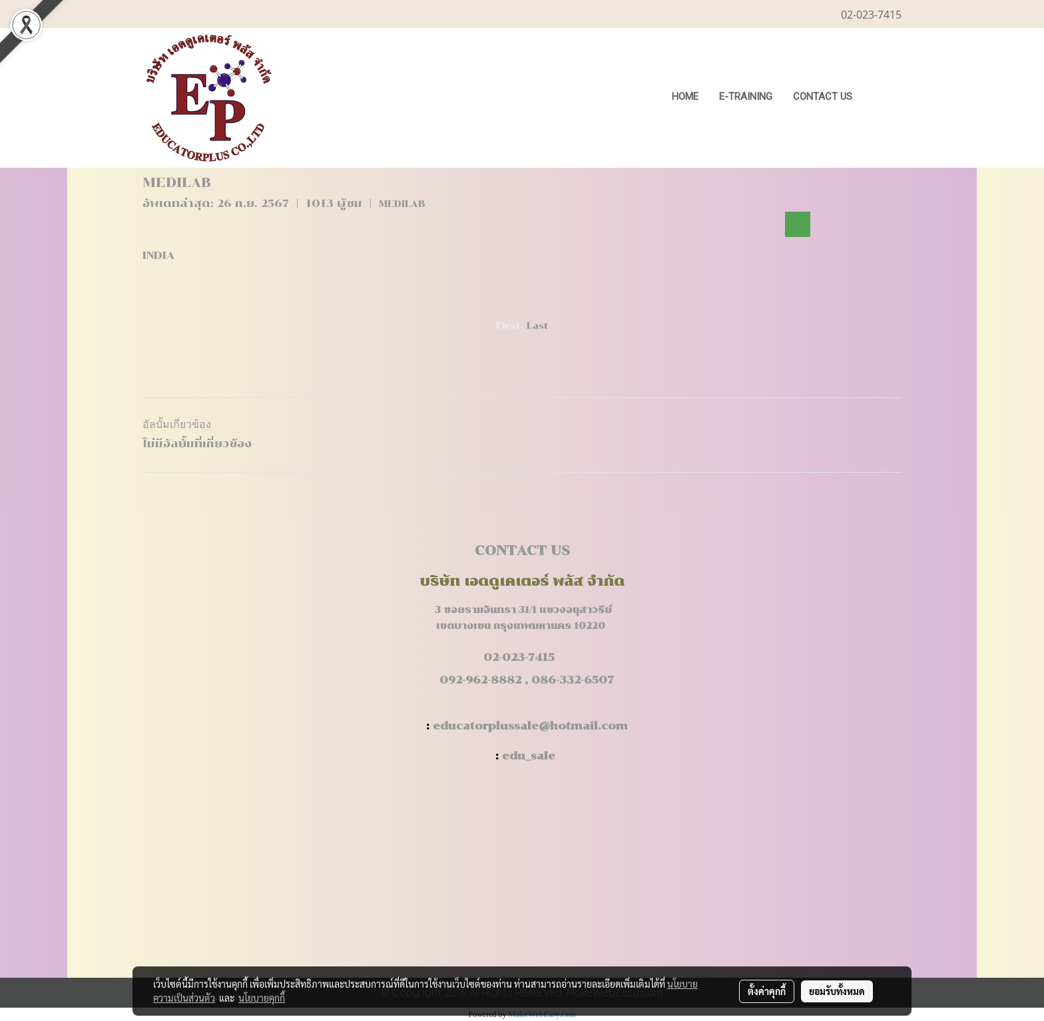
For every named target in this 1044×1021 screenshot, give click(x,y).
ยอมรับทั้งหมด (837, 991)
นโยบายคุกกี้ (261, 998)
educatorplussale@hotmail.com (530, 725)
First (508, 325)
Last (537, 325)
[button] (883, 98)
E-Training (745, 96)
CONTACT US (822, 96)
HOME (685, 96)
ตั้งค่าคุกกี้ (767, 991)
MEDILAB (402, 204)
